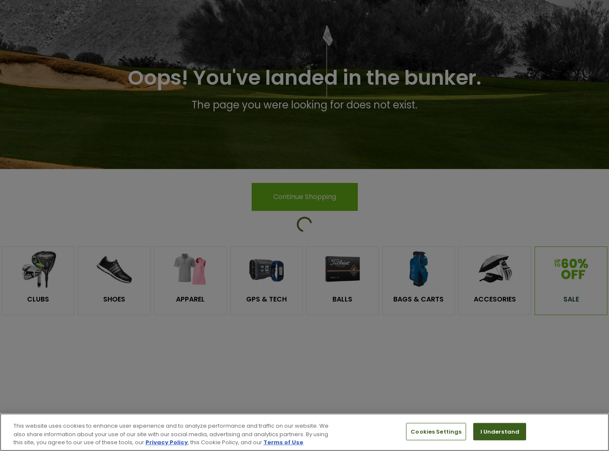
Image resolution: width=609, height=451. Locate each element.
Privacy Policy (166, 442)
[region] (304, 432)
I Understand (500, 431)
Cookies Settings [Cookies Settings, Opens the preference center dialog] (436, 431)
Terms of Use (283, 442)
